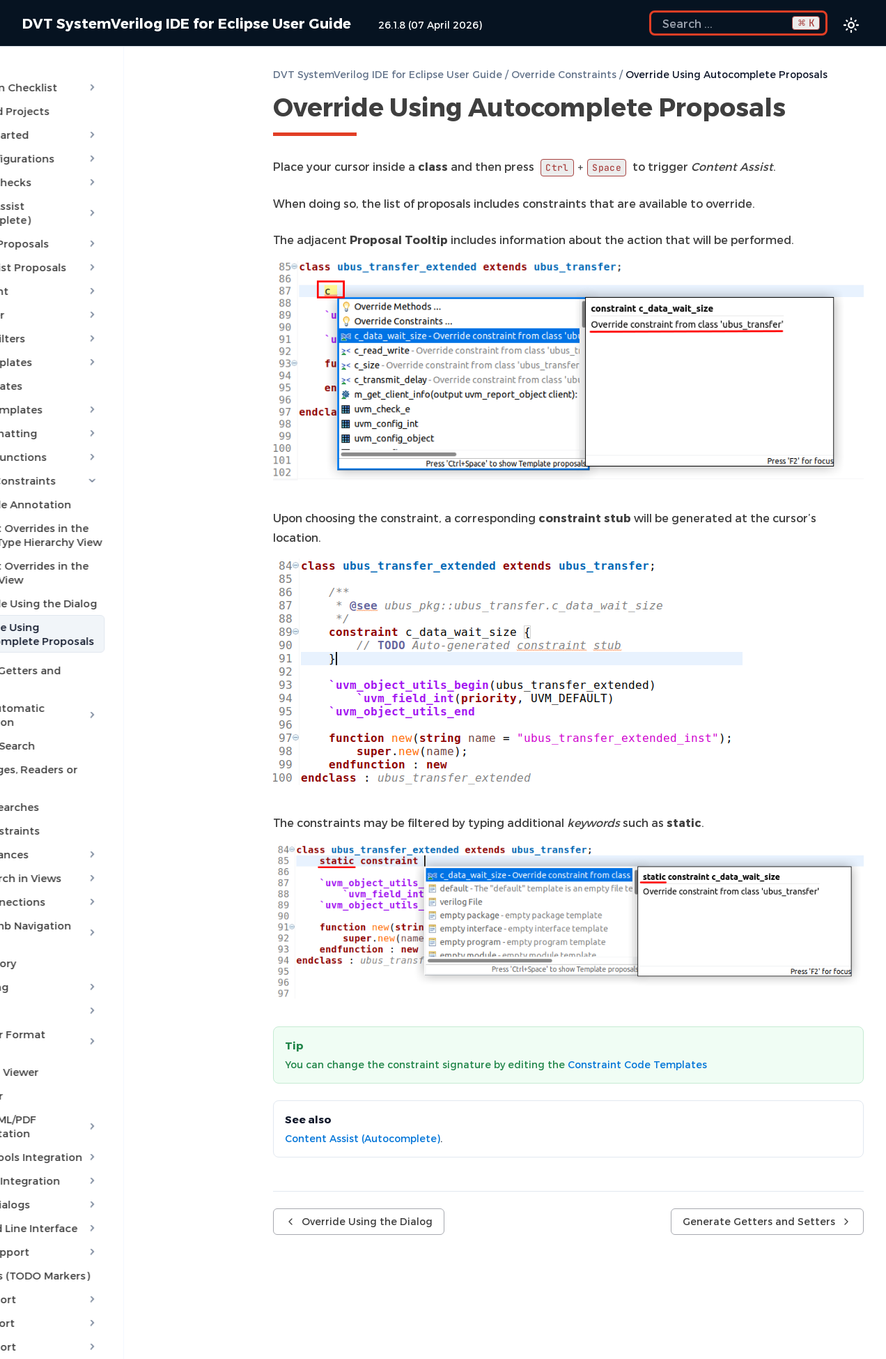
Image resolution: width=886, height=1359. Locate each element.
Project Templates (115, 387)
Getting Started (115, 127)
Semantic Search (68, 710)
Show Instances (115, 804)
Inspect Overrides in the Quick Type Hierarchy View (120, 513)
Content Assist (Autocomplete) (115, 198)
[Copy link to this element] (801, 109)
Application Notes (115, 1340)
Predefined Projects (75, 103)
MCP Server (115, 293)
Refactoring (115, 923)
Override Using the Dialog (107, 581)
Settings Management (115, 1292)
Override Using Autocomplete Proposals (118, 612)
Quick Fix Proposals (115, 221)
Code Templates (115, 340)
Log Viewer (52, 1018)
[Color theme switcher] (851, 25)
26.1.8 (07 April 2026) (430, 25)
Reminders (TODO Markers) (95, 1198)
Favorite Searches (70, 757)
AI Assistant (115, 269)
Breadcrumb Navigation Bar (115, 876)
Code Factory (58, 899)
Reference (115, 1316)
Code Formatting (115, 411)
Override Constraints (115, 459)
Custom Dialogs (115, 1127)
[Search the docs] (738, 23)
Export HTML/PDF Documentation (115, 1048)
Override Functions (115, 435)
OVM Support (115, 1221)
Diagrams (115, 947)
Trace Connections (115, 852)
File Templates (61, 364)
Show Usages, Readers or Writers (110, 733)
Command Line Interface (115, 1150)
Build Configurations (115, 150)
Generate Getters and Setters (101, 648)
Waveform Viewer (69, 994)
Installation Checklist (115, 79)
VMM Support (115, 1269)
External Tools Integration (115, 1079)
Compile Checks (115, 174)
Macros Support (115, 1174)
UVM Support (115, 1245)
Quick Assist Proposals (115, 245)
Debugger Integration (115, 1103)
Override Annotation (94, 482)
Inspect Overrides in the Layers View (121, 551)
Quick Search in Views (115, 828)
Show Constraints (70, 781)
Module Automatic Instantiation (115, 679)
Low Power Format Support (115, 970)
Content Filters (115, 316)
